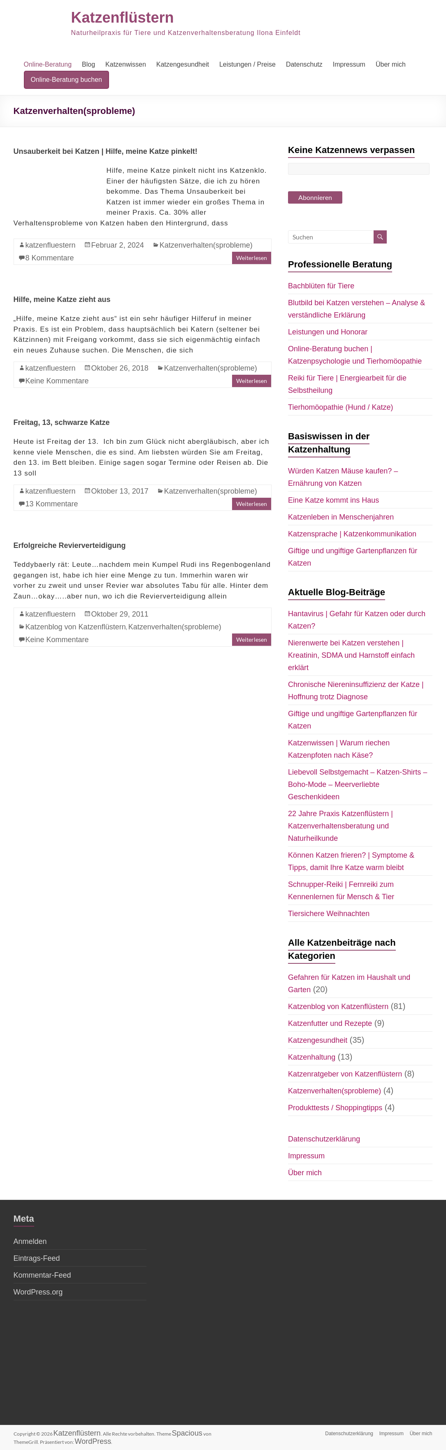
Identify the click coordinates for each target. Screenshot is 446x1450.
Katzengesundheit (182, 64)
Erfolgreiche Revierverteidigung (70, 545)
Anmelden (30, 1241)
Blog (88, 64)
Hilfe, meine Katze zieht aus (62, 299)
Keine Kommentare (57, 381)
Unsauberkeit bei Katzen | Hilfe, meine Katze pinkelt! (105, 151)
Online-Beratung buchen (66, 79)
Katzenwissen (125, 64)
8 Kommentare (50, 258)
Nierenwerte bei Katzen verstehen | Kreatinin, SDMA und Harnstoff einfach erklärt (351, 655)
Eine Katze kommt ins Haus (333, 500)
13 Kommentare (52, 504)
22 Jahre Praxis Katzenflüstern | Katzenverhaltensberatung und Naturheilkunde (340, 826)
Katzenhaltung (311, 1057)
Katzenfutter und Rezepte (330, 1023)
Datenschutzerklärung (324, 1139)
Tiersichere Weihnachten (328, 913)
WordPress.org (38, 1292)
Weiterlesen (251, 257)
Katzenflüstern (122, 17)
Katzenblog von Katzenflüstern (76, 627)
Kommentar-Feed (42, 1275)
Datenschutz (304, 64)
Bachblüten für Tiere (321, 286)
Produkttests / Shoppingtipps (335, 1108)
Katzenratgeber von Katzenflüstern (345, 1074)
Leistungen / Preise (247, 64)
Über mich (391, 64)
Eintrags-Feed (37, 1258)
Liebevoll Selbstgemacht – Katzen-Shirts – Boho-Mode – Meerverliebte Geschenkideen (357, 784)
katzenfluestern (51, 245)
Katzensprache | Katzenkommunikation (352, 534)
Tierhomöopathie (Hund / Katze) (340, 407)
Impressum (349, 64)
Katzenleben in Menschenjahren (341, 517)
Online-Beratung (48, 64)
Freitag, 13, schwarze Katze (62, 422)
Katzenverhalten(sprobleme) (206, 245)
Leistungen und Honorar (327, 332)
